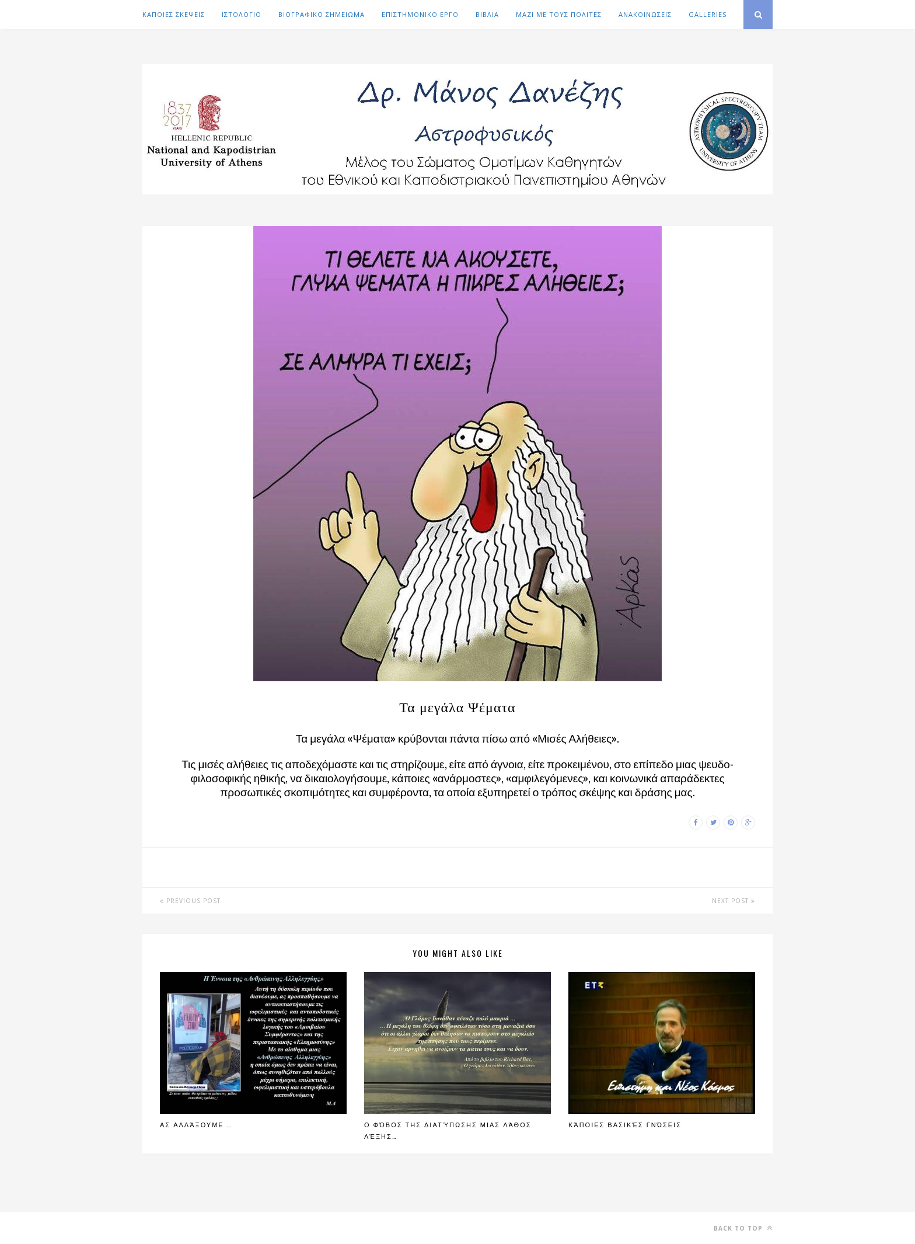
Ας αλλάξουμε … (196, 1124)
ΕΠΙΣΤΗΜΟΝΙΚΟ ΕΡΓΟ (420, 14)
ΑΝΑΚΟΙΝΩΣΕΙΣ (645, 14)
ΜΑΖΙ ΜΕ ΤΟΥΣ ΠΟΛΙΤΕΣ (559, 14)
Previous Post (190, 901)
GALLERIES (708, 14)
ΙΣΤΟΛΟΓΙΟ (241, 14)
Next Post (733, 901)
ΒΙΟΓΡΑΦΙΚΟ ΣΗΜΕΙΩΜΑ (321, 14)
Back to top (743, 1228)
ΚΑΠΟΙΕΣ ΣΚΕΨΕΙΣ (173, 14)
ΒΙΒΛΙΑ (487, 14)
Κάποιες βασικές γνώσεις (625, 1124)
